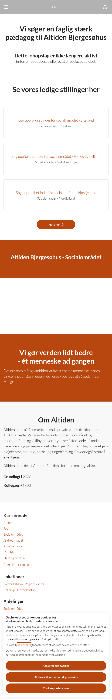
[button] (105, 7)
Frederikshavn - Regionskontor (24, 584)
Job (6, 528)
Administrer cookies (17, 564)
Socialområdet (13, 534)
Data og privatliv (14, 558)
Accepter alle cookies (56, 665)
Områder (10, 552)
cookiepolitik (24, 645)
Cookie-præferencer (56, 688)
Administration (13, 546)
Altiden (56, 7)
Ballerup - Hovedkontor (19, 590)
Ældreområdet (13, 540)
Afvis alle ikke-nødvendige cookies (56, 677)
